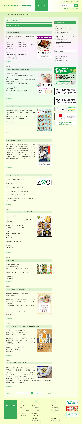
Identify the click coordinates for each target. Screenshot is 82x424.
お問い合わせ (22, 407)
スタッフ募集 (75, 8)
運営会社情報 (22, 415)
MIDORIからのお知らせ (61, 56)
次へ (49, 393)
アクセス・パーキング (36, 410)
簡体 (77, 1)
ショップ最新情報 (35, 407)
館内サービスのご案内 (36, 408)
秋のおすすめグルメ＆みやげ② (63, 28)
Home (21, 401)
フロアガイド (34, 405)
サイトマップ (22, 413)
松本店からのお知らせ (61, 60)
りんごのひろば (35, 415)
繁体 (74, 1)
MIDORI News (67, 8)
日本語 (64, 1)
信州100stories (34, 413)
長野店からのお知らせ (61, 58)
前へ (8, 393)
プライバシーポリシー (24, 408)
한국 (72, 1)
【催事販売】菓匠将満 (61, 40)
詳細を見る (9, 61)
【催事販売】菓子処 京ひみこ (63, 42)
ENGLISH (68, 1)
